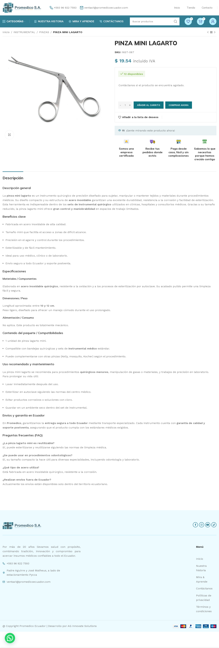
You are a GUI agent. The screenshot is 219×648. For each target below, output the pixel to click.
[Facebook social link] (195, 524)
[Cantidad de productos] (125, 105)
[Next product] (214, 32)
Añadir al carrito (148, 105)
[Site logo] (22, 7)
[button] (10, 638)
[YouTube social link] (207, 524)
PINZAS (44, 32)
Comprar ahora (179, 105)
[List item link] (206, 559)
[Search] (154, 21)
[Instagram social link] (201, 524)
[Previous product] (208, 32)
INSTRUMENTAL (24, 32)
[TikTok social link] (213, 524)
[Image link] (22, 525)
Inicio (6, 32)
